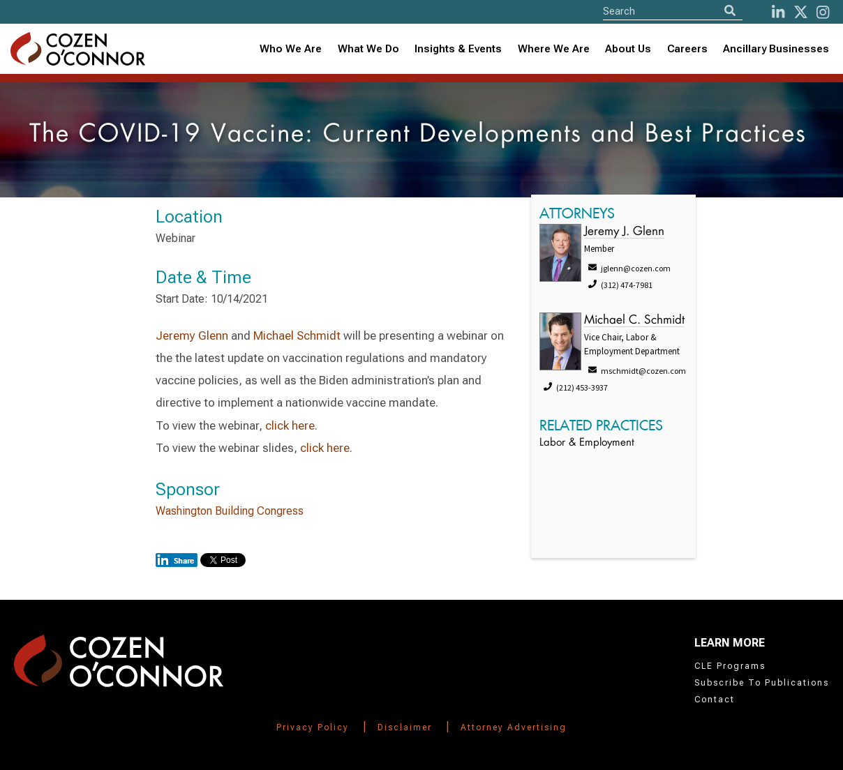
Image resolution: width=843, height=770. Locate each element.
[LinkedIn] (778, 12)
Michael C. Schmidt (634, 320)
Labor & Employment (586, 443)
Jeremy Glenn (192, 335)
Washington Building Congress (230, 511)
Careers (687, 49)
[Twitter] (800, 12)
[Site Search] (673, 10)
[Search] (729, 10)
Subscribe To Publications (761, 683)
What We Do (368, 49)
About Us (628, 49)
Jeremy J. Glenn (624, 232)
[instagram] (822, 12)
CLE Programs (730, 666)
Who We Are (291, 49)
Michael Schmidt (297, 335)
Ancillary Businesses (776, 49)
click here (290, 425)
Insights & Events (458, 49)
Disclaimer (405, 727)
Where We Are (554, 49)
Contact (714, 699)
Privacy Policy (312, 727)
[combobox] (458, 49)
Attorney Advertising (514, 727)
